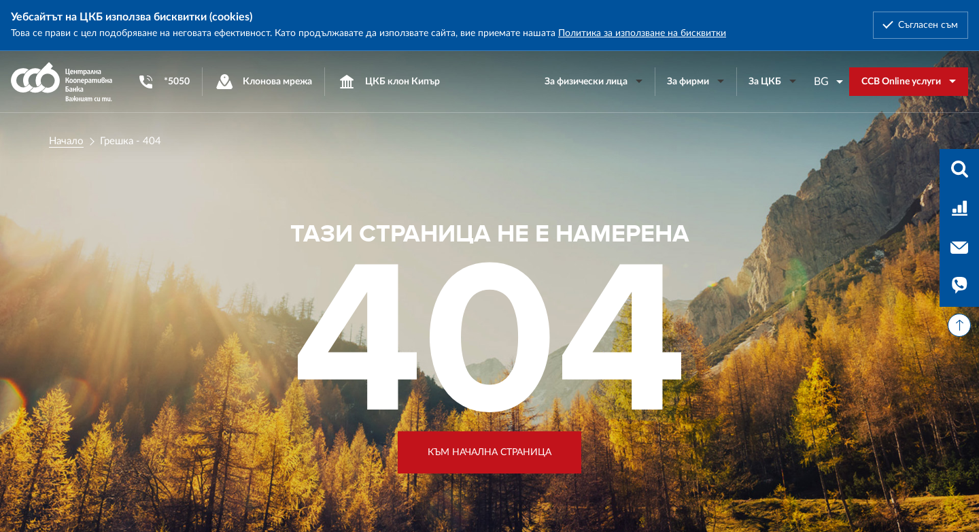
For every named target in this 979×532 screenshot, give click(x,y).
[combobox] (828, 81)
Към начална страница (489, 452)
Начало (66, 141)
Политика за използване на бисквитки (642, 33)
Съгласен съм (928, 25)
